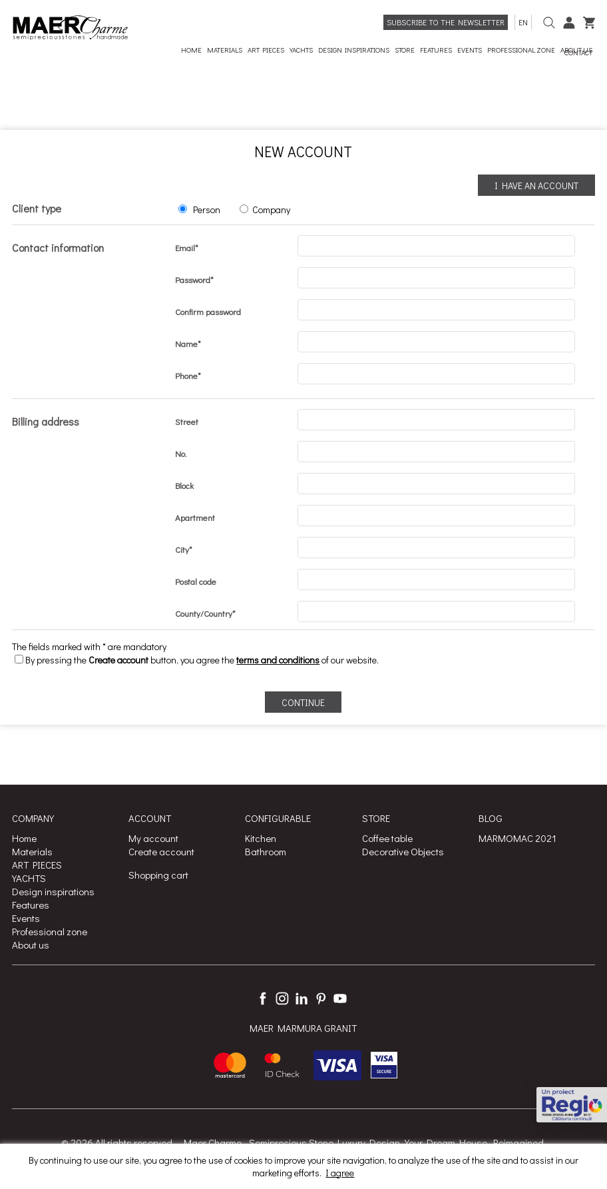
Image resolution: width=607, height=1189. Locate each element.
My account (153, 838)
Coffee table (387, 838)
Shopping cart (158, 874)
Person (206, 209)
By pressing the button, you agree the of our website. (197, 659)
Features (30, 904)
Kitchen (260, 838)
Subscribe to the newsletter (446, 22)
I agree (339, 1172)
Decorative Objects (403, 851)
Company (271, 209)
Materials (32, 851)
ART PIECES (37, 864)
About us (30, 944)
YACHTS (29, 878)
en (523, 22)
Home (24, 838)
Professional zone (49, 931)
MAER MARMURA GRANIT (303, 1028)
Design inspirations (53, 891)
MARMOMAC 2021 (517, 838)
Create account (161, 851)
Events (26, 918)
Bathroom (265, 851)
